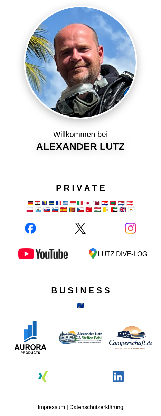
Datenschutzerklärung (96, 407)
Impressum (51, 407)
